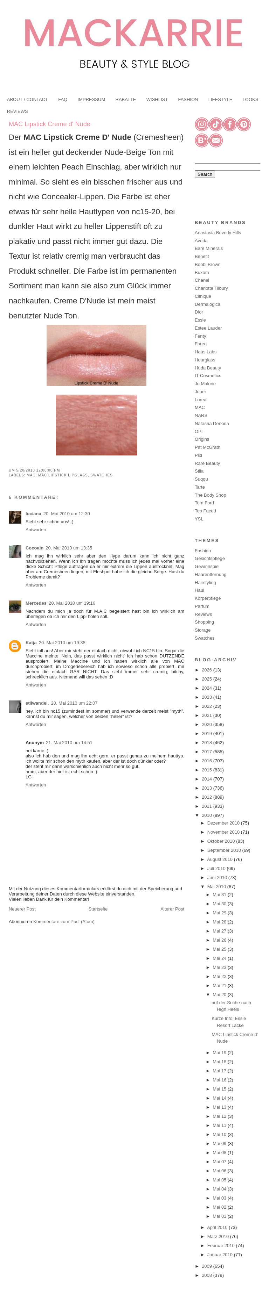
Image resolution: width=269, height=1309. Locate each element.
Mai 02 (220, 1207)
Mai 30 (220, 903)
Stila (199, 471)
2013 (207, 788)
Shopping (204, 622)
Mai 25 (220, 949)
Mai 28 (220, 922)
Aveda (201, 240)
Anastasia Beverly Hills (218, 232)
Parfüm (202, 606)
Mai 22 (220, 976)
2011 (207, 806)
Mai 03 (220, 1198)
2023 (207, 697)
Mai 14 (220, 1098)
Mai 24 (220, 958)
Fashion (203, 550)
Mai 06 (220, 1170)
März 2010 (218, 1236)
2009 (207, 1266)
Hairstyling (205, 582)
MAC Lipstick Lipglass (63, 475)
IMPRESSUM (91, 99)
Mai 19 (220, 1052)
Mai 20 (220, 994)
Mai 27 (220, 931)
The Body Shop (210, 495)
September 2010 (224, 850)
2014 (207, 779)
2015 (207, 769)
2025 (207, 679)
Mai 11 (220, 1125)
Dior (199, 312)
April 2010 (218, 1227)
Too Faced (205, 510)
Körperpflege (208, 598)
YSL (199, 519)
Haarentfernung (210, 574)
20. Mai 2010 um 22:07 (74, 703)
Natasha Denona (212, 423)
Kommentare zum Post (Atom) (64, 921)
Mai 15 (220, 1089)
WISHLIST (157, 99)
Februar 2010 (221, 1245)
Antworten (36, 529)
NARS (201, 415)
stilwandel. (37, 703)
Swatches (101, 475)
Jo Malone (205, 383)
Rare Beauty (207, 463)
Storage (203, 630)
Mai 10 (220, 1134)
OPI (198, 431)
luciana (33, 513)
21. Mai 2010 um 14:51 (69, 742)
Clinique (203, 296)
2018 (207, 742)
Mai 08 (220, 1152)
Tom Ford (204, 502)
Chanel (202, 280)
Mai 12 (220, 1116)
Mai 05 (220, 1179)
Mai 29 (220, 912)
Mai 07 (220, 1161)
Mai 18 (220, 1061)
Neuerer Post (22, 909)
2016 (207, 760)
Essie (200, 320)
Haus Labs (205, 351)
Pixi (198, 455)
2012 (207, 797)
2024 (207, 688)
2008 (207, 1275)
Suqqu (201, 479)
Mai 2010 (217, 886)
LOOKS (250, 99)
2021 (207, 715)
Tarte (200, 487)
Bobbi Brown (208, 264)
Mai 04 (220, 1189)
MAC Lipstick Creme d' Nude (49, 124)
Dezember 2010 (224, 823)
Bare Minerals (209, 248)
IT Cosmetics (208, 375)
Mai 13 (220, 1107)
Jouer (200, 391)
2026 (207, 670)
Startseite (98, 909)
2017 (207, 751)
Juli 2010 (217, 868)
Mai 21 (220, 985)
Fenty (200, 336)
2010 (207, 815)
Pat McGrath (207, 447)
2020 (207, 724)
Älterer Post (172, 909)
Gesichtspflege (210, 558)
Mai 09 (220, 1143)
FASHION (188, 99)
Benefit (202, 256)
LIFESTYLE (220, 99)
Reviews (203, 614)
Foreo (201, 343)
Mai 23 (220, 967)
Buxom (202, 272)
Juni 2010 (217, 877)
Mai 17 (220, 1070)
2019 (207, 733)
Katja (31, 642)
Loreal (201, 399)
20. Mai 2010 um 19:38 (62, 642)
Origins (202, 439)
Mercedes (36, 603)
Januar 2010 (220, 1254)
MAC (31, 475)
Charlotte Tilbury (211, 288)
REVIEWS (17, 111)
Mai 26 (220, 940)
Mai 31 (220, 894)
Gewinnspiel (207, 566)
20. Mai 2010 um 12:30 (66, 513)
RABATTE (126, 99)
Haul (199, 590)
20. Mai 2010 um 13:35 (69, 548)
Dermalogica (207, 304)
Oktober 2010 (221, 841)
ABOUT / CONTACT (27, 99)
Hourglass (205, 359)
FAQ (62, 99)
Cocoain (34, 548)
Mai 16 (220, 1080)
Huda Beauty (208, 368)
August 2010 (220, 859)
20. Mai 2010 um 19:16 (72, 603)
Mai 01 (220, 1216)
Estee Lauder (208, 328)
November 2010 (224, 832)
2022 (207, 706)
